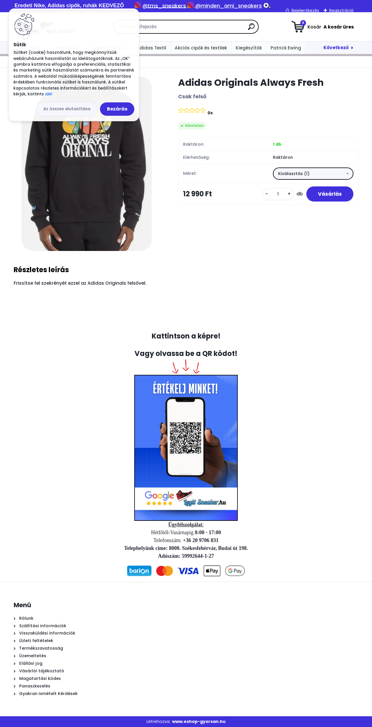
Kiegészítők (249, 48)
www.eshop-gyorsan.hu (199, 721)
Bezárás (117, 109)
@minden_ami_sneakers (228, 5)
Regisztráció (341, 10)
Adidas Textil (151, 48)
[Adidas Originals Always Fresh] (87, 163)
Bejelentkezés (305, 10)
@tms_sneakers (164, 5)
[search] (251, 29)
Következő (336, 47)
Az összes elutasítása (66, 109)
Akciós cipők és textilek (201, 48)
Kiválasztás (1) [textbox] (294, 174)
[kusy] (278, 194)
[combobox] (313, 174)
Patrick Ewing (286, 48)
